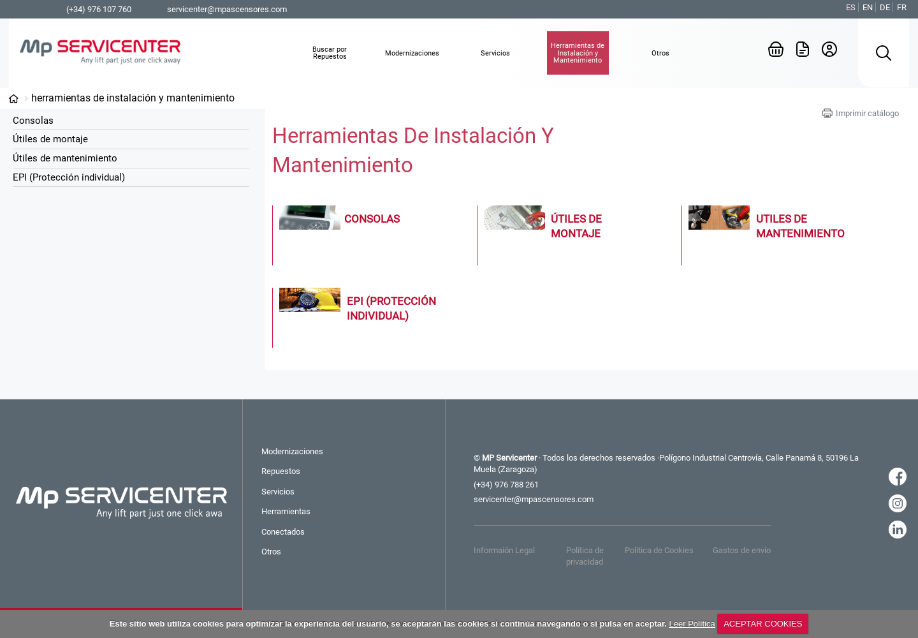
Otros (271, 551)
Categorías (13, 99)
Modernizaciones (292, 451)
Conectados (283, 532)
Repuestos (280, 471)
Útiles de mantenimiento (65, 158)
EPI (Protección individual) (69, 177)
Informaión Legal (504, 550)
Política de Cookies (659, 550)
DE (885, 7)
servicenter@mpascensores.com (227, 9)
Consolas (33, 120)
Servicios (278, 491)
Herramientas (285, 511)
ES (851, 7)
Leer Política (692, 623)
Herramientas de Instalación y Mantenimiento (133, 98)
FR (902, 7)
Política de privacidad (585, 556)
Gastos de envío (742, 550)
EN (868, 7)
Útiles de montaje (50, 139)
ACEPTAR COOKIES (763, 623)
